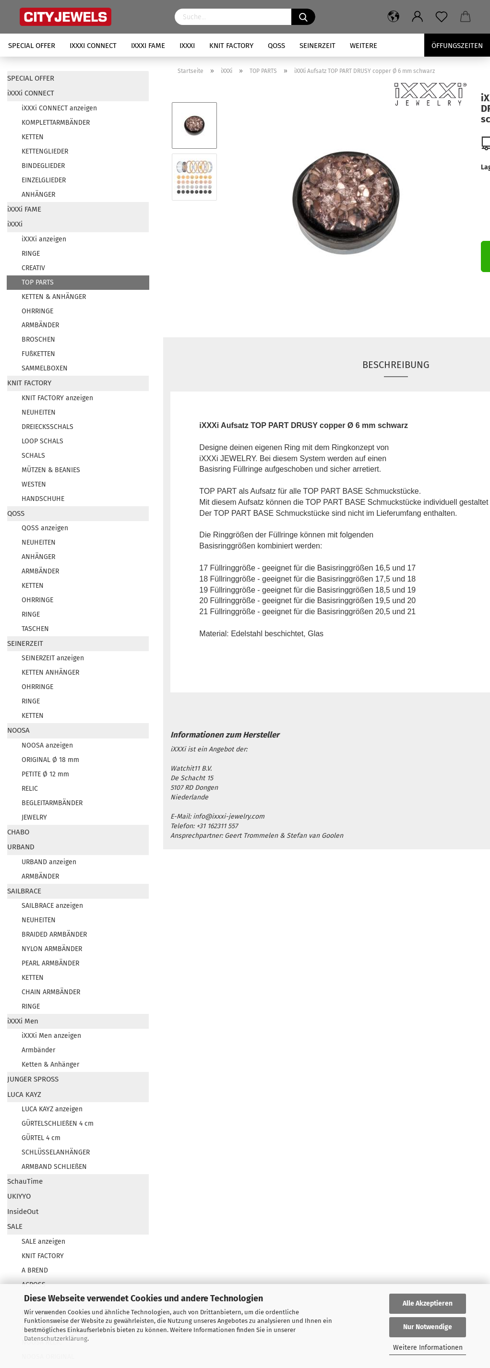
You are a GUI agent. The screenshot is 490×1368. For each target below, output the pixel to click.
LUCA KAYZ (24, 1094)
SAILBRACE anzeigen (52, 906)
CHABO (18, 832)
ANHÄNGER (38, 194)
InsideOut (22, 1211)
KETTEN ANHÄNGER (50, 672)
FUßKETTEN (38, 354)
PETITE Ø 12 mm (45, 774)
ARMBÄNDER (40, 325)
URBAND (21, 847)
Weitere (363, 45)
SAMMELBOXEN (45, 368)
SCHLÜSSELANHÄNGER (56, 1152)
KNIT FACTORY (231, 45)
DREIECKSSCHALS (47, 427)
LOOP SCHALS (42, 441)
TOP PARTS (38, 282)
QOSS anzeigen (45, 528)
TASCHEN (35, 629)
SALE (15, 1226)
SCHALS (33, 456)
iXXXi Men (22, 1021)
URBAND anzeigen (49, 862)
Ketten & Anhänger (50, 1064)
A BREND (35, 1270)
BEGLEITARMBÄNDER (52, 803)
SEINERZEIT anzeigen (53, 658)
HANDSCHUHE (43, 499)
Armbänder (38, 1050)
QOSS (276, 45)
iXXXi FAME (148, 45)
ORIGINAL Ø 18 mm (50, 760)
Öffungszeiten (457, 45)
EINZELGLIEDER (44, 180)
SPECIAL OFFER (31, 45)
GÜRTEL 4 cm (41, 1138)
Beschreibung (396, 364)
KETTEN (33, 137)
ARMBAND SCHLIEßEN (54, 1167)
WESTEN (34, 484)
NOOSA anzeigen (47, 745)
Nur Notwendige (427, 1327)
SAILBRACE (24, 891)
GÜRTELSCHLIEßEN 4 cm (58, 1123)
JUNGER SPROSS (33, 1079)
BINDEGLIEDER (43, 166)
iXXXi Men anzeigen (51, 1036)
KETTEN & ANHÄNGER (54, 297)
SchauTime (25, 1181)
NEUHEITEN (39, 412)
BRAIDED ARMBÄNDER (54, 934)
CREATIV (33, 268)
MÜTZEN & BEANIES (51, 470)
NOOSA (18, 730)
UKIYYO (19, 1196)
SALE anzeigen (43, 1241)
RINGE (31, 254)
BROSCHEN (38, 339)
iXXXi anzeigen (44, 239)
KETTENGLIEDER (45, 151)
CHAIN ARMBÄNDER (51, 992)
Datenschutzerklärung (55, 1338)
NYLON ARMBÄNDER (52, 949)
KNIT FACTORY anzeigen (57, 398)
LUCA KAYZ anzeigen (52, 1109)
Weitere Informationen (428, 1348)
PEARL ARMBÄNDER (50, 963)
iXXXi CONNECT (93, 45)
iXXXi (187, 45)
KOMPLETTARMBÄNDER (56, 123)
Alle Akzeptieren (428, 1303)
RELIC (30, 789)
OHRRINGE (37, 311)
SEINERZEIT (317, 45)
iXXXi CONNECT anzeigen (59, 108)
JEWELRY (34, 817)
